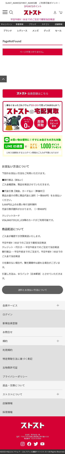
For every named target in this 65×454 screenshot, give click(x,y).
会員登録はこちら (32, 93)
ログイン (8, 314)
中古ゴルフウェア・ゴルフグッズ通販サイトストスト (27, 451)
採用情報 (8, 412)
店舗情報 (58, 24)
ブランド (32, 24)
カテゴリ (45, 24)
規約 (5, 341)
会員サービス (10, 305)
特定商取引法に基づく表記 (17, 358)
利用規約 (8, 350)
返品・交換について (14, 385)
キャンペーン (6, 24)
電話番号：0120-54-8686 (32, 438)
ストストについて (12, 394)
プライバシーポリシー (15, 376)
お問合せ (8, 332)
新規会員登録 (10, 323)
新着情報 (19, 24)
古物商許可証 (10, 367)
